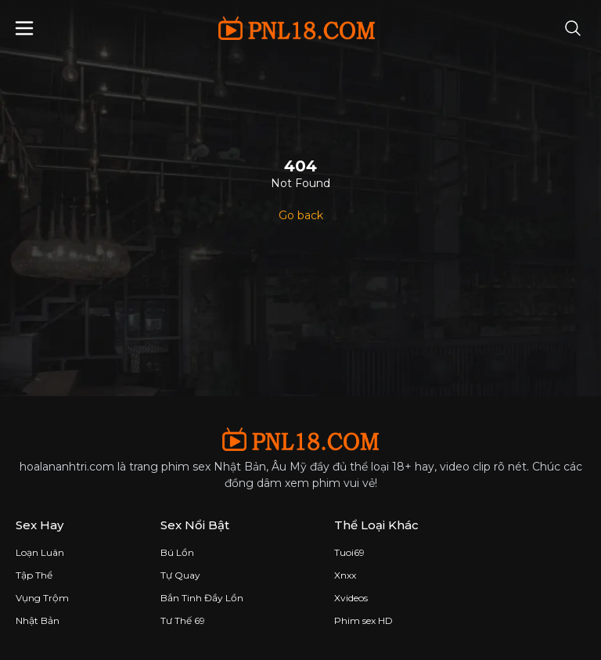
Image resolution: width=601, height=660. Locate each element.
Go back (301, 215)
